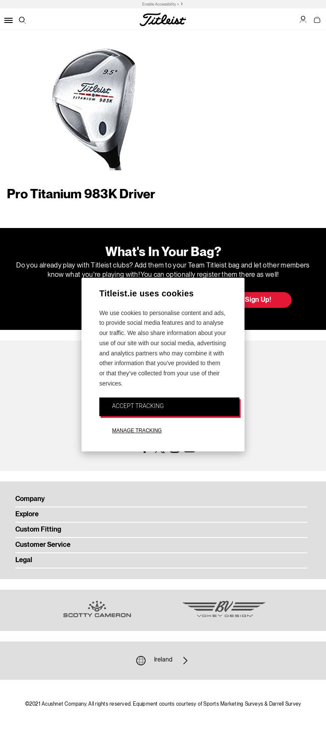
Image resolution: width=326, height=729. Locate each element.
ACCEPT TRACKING (138, 405)
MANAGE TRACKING (137, 430)
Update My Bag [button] (80, 301)
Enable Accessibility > (160, 4)
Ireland (163, 660)
